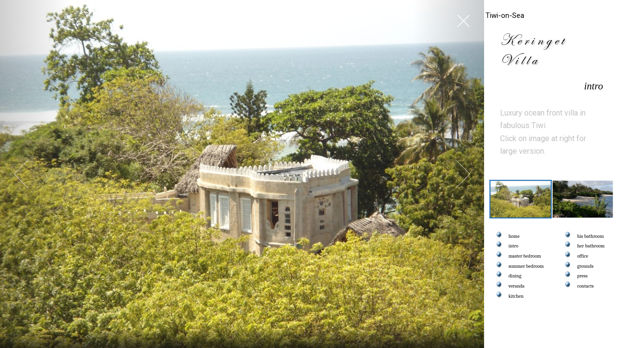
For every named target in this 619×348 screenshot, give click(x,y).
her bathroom (591, 246)
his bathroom (590, 236)
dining (515, 276)
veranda (517, 286)
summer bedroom (526, 266)
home (514, 236)
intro (513, 246)
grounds (585, 266)
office (583, 256)
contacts (585, 286)
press (582, 276)
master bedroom (525, 256)
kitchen (516, 296)
